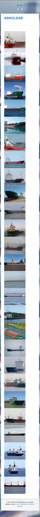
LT (24, 5)
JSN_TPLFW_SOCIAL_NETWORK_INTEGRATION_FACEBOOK (18, 9)
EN (18, 5)
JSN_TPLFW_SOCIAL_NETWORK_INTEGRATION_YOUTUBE (22, 9)
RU (21, 5)
